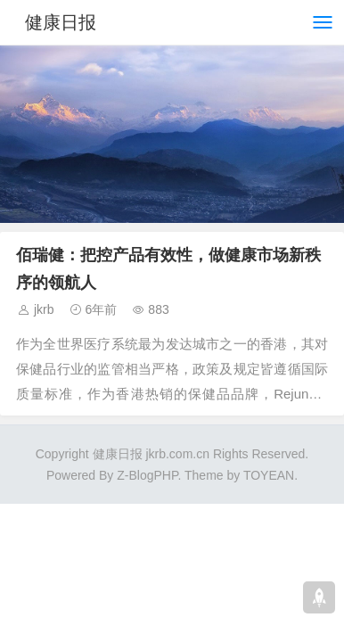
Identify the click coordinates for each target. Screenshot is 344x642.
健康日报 (60, 22)
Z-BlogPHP (147, 475)
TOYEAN (268, 475)
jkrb (44, 309)
